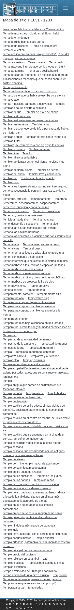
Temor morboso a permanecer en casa (26, 273)
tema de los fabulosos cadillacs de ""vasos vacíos (33, 29)
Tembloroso (10, 178)
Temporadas (35, 587)
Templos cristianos (14, 566)
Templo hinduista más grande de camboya (29, 525)
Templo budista (57, 393)
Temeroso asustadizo (16, 211)
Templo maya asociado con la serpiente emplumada (35, 533)
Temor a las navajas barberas (21, 232)
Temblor (27, 153)
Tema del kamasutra (44, 45)
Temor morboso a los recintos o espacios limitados (34, 265)
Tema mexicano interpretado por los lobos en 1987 (34, 66)
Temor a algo (50, 223)
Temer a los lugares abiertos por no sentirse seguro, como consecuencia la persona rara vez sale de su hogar (35, 190)
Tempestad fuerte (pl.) (41, 347)
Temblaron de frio (39, 149)
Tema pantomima (13, 70)
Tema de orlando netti (16, 37)
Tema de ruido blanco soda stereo (24, 41)
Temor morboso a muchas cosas (23, 269)
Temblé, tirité (11, 153)
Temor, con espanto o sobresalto (23, 256)
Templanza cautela (14, 356)
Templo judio (11, 529)
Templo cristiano (13, 447)
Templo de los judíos (49, 475)
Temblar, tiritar (11, 141)
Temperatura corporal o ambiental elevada (29, 306)
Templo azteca (35, 393)
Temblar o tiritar (12, 136)
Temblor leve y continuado (45, 174)
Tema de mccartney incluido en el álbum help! (31, 33)
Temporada (60, 575)
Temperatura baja (38, 298)
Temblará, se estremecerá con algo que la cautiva (33, 145)
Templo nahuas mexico (17, 538)
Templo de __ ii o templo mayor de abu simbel (31, 463)
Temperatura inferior (15, 318)
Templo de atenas (14, 459)
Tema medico (57, 62)
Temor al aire (11, 244)
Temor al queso (32, 248)
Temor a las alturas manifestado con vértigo (29, 227)
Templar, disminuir (34, 360)
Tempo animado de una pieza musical (26, 575)
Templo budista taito (15, 401)
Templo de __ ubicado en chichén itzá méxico (31, 484)
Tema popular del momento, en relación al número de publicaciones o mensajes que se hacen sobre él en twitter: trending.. (35, 79)
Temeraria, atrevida (15, 198)
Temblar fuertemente (15, 124)
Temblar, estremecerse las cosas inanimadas (30, 120)
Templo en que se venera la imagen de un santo (32, 513)
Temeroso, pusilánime (46, 211)
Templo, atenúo (12, 393)
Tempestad (9, 335)
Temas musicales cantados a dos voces (27, 103)
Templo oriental (44, 538)
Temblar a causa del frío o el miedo (24, 107)
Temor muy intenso (14, 285)
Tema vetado (11, 99)
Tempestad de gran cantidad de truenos (27, 339)
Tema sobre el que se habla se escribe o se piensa (34, 95)
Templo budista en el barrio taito (22, 397)
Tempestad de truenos (54, 343)
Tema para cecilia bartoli (43, 70)
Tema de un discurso (15, 45)
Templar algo (11, 360)
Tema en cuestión (14, 50)
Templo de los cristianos (17, 475)
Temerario (60, 198)
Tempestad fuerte (13, 347)
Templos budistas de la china (46, 562)
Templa (7, 351)
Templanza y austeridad (44, 356)
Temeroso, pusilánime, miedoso (22, 215)
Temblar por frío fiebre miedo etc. (46, 136)
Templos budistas (13, 562)
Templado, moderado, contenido (35, 351)
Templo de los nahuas (16, 480)
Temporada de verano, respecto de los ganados (32, 579)
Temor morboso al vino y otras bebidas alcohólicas (34, 277)
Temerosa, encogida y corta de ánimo (26, 207)
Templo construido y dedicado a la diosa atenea (32, 442)
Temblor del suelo (14, 174)
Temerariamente (41, 198)
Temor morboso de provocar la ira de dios (28, 281)
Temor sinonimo (12, 289)
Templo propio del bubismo (19, 554)
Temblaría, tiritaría (14, 149)
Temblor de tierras (47, 170)
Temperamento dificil (49, 294)
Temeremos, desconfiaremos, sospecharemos (31, 203)
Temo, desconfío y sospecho (20, 223)
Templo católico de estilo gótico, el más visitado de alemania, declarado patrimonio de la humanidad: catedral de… (34, 409)
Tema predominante (15, 87)
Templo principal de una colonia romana (27, 550)
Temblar (61, 103)
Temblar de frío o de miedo (41, 112)
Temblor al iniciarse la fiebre (20, 157)
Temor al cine (11, 248)
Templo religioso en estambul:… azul (25, 558)
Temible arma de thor (16, 219)
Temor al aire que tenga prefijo (41, 244)
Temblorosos (11, 182)
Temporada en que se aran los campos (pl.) (29, 583)
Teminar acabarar (43, 219)
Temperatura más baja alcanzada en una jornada (33, 322)
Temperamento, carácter (18, 294)
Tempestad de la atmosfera (19, 343)
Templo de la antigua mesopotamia (24, 467)
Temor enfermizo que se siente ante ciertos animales (35, 260)
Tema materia (36, 62)
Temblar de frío (12, 112)
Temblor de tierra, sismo (17, 170)
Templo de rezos (44, 480)
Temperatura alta (13, 298)
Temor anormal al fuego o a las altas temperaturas (34, 252)
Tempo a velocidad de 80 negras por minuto (30, 571)
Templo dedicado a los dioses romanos (27, 488)
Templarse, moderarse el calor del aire (26, 364)
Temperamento (35, 289)
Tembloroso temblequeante (37, 178)
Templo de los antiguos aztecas (22, 471)
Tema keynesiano (13, 62)
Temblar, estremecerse (17, 116)
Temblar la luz (40, 124)
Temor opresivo (39, 285)
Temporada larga (13, 587)
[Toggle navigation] (65, 8)
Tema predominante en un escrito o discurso (30, 91)
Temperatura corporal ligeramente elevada (29, 302)
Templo (7, 380)
